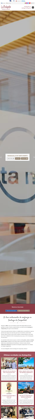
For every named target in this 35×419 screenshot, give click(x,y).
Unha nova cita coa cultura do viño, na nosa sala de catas (9, 372)
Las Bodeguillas (9, 393)
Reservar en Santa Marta (23, 310)
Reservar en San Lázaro (11, 310)
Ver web (18, 158)
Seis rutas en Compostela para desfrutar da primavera (26, 396)
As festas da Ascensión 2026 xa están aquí (9, 396)
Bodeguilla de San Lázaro (20, 335)
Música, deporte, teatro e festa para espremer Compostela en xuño (26, 372)
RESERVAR (24, 158)
